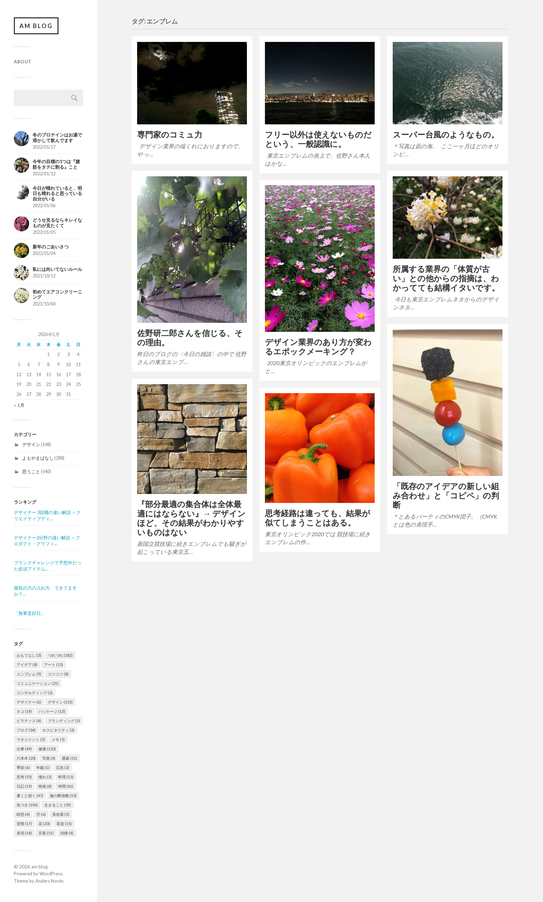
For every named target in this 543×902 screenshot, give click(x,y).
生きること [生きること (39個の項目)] (57, 805)
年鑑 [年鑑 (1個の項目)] (43, 767)
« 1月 (19, 405)
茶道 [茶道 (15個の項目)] (64, 823)
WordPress (50, 873)
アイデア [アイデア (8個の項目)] (27, 664)
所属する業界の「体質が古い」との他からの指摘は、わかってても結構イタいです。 (446, 278)
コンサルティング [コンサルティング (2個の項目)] (35, 692)
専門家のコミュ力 (169, 134)
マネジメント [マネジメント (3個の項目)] (31, 739)
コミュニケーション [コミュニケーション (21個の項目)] (38, 683)
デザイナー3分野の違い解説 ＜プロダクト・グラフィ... (47, 541)
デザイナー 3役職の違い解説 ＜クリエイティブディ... (47, 515)
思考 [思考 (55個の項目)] (24, 777)
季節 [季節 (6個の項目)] (23, 767)
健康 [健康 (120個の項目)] (47, 748)
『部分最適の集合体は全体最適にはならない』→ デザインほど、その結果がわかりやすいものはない (191, 518)
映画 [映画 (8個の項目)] (45, 786)
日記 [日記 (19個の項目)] (24, 786)
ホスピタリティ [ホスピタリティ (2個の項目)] (58, 730)
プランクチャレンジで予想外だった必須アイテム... (47, 566)
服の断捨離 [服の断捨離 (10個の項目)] (63, 795)
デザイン (31, 444)
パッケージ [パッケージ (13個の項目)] (51, 711)
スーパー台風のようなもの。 (446, 134)
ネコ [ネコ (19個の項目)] (24, 711)
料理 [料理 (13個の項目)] (65, 777)
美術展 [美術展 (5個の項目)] (60, 814)
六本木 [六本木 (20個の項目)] (26, 758)
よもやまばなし (38, 458)
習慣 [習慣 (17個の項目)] (24, 823)
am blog (36, 25)
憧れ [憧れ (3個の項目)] (45, 777)
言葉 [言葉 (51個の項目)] (46, 833)
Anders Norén (49, 881)
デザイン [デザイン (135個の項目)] (60, 702)
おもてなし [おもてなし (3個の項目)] (29, 655)
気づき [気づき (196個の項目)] (27, 805)
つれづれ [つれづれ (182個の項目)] (60, 655)
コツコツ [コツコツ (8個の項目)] (58, 674)
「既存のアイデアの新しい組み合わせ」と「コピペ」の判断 (446, 495)
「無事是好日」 (29, 613)
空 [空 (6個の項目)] (41, 814)
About (23, 62)
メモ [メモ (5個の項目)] (58, 739)
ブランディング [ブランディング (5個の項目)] (64, 720)
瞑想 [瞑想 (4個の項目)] (23, 814)
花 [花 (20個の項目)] (44, 823)
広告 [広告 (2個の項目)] (62, 767)
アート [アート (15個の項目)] (53, 664)
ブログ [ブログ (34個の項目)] (26, 730)
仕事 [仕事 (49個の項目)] (24, 748)
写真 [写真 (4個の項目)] (48, 758)
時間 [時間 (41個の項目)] (65, 786)
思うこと (31, 471)
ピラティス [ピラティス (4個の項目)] (29, 720)
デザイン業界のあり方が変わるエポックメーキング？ (318, 346)
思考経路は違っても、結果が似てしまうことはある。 (317, 518)
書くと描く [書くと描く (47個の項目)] (30, 795)
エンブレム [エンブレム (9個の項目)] (29, 674)
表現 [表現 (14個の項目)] (24, 833)
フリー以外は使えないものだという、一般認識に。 (318, 139)
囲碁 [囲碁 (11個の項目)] (69, 758)
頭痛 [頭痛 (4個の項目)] (66, 833)
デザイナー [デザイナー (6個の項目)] (29, 702)
